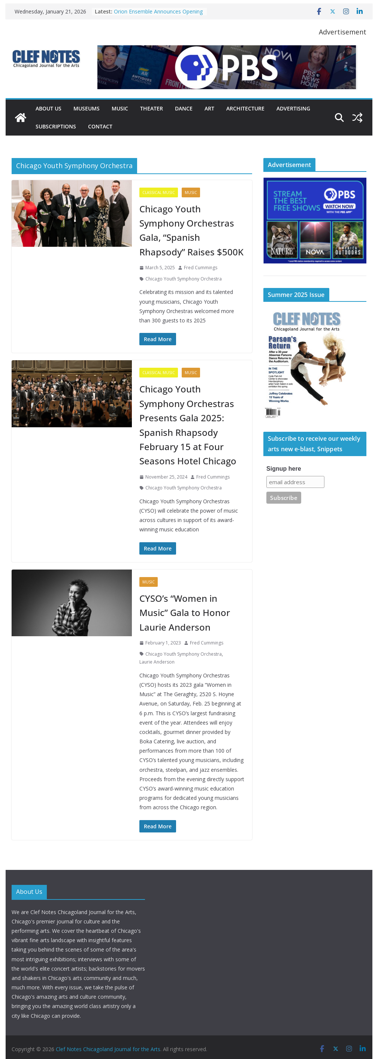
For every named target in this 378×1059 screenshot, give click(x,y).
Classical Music (158, 192)
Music (120, 108)
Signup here (283, 468)
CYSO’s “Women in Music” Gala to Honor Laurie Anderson (184, 612)
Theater (151, 108)
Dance (184, 108)
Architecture (245, 108)
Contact (100, 126)
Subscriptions (56, 126)
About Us (48, 108)
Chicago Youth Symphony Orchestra (183, 279)
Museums (86, 108)
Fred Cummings (200, 267)
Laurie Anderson (157, 662)
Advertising (293, 108)
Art (209, 108)
